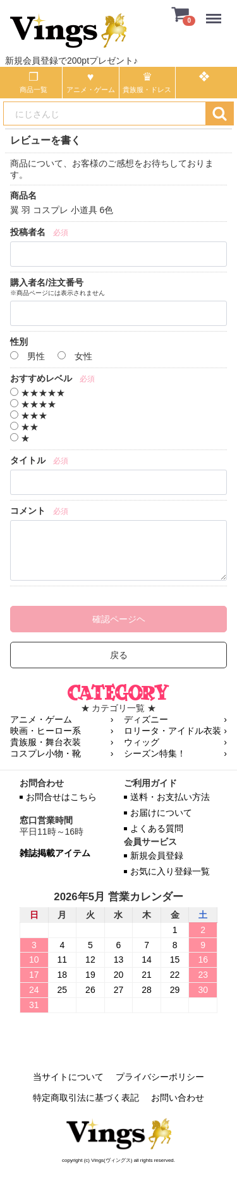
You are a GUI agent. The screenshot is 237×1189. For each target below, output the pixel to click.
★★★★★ (37, 393)
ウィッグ (141, 742)
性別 (19, 342)
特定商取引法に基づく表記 (86, 1098)
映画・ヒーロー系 (45, 731)
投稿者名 (28, 232)
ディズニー (146, 719)
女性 (75, 356)
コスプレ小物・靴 (45, 753)
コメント (28, 511)
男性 (27, 356)
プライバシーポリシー (160, 1077)
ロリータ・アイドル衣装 (172, 731)
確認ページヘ (118, 619)
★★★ (28, 415)
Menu (216, 12)
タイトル (28, 460)
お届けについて (161, 813)
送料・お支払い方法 (170, 797)
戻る (119, 655)
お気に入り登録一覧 (170, 871)
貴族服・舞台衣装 (45, 742)
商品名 (23, 195)
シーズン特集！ (155, 753)
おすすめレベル (41, 378)
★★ (24, 427)
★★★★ (33, 404)
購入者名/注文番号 (46, 282)
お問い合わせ (177, 1098)
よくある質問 (156, 828)
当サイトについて (68, 1077)
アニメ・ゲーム (41, 719)
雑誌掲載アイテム (55, 853)
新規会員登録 (156, 855)
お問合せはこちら (61, 797)
